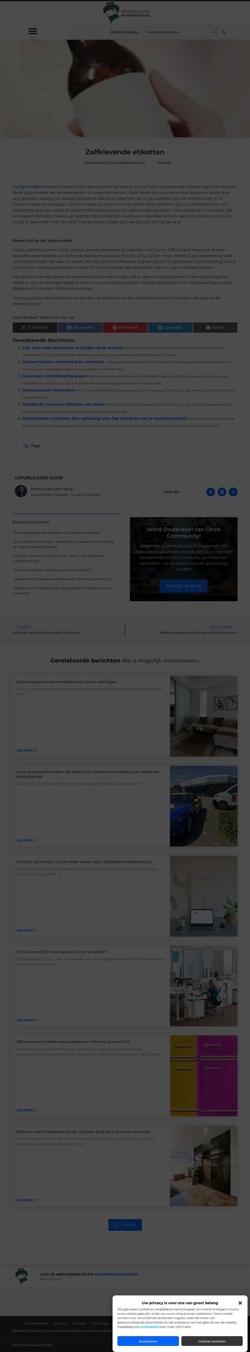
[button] (240, 1303)
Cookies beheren (212, 1341)
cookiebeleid (149, 1327)
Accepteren (148, 1341)
